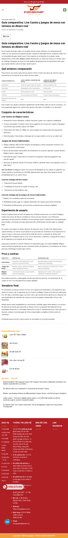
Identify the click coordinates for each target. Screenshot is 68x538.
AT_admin (20, 30)
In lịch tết (5, 477)
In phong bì (5, 470)
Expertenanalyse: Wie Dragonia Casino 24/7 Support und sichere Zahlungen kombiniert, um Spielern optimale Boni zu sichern (34, 383)
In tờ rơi (4, 467)
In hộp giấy (5, 429)
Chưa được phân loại (8, 19)
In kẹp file (5, 454)
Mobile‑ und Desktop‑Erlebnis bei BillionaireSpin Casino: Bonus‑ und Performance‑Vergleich (34, 393)
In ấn (15, 455)
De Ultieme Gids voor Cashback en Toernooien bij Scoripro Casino (26, 389)
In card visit (6, 463)
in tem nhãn (25, 479)
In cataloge (5, 442)
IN (13, 492)
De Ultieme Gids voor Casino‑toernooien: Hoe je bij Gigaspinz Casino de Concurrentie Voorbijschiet (32, 406)
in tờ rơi (28, 455)
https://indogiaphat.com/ (21, 509)
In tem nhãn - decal (4, 447)
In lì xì (3, 481)
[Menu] (3, 9)
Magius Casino (25, 59)
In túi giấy (5, 438)
